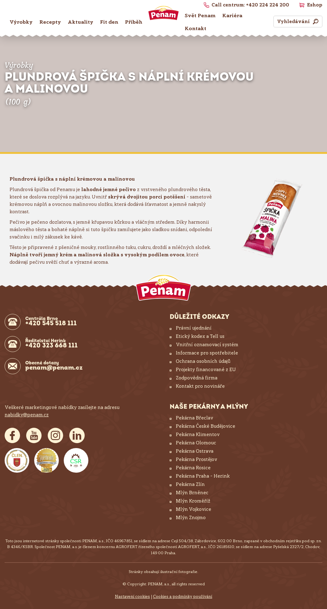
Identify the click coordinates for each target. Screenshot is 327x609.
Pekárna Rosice (193, 468)
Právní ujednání (194, 328)
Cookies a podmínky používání (182, 596)
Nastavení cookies (132, 596)
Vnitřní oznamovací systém (207, 345)
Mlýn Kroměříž (193, 501)
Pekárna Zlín (190, 484)
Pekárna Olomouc (196, 443)
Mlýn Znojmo (191, 518)
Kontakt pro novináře (200, 386)
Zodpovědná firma (196, 378)
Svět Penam (200, 15)
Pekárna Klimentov (198, 434)
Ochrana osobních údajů (203, 361)
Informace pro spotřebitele (207, 353)
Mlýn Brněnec (192, 493)
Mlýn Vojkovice (193, 509)
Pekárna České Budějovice (205, 426)
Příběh (133, 22)
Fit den (109, 22)
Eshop (314, 5)
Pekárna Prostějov (196, 459)
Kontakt (195, 28)
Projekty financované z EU (206, 370)
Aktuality (80, 22)
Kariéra (232, 15)
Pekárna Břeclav (194, 418)
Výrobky (21, 22)
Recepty (50, 22)
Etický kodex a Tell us (200, 336)
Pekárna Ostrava (194, 451)
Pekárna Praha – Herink (203, 476)
